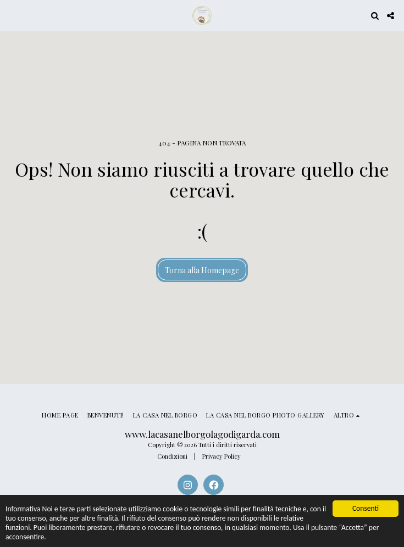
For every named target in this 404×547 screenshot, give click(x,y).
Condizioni (172, 456)
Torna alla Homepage (202, 270)
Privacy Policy (221, 456)
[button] (12, 15)
